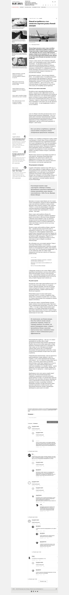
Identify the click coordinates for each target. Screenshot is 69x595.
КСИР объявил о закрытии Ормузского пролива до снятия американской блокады (31, 3)
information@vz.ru (39, 588)
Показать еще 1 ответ (33, 579)
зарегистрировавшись (53, 408)
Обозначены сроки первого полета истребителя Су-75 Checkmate (41, 263)
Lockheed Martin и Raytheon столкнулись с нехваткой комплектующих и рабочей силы (41, 260)
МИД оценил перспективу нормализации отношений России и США (18, 83)
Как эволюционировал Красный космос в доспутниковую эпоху (18, 139)
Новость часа (28, 1)
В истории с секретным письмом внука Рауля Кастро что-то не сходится (18, 154)
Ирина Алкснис (15, 167)
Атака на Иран (15, 7)
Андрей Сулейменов (16, 136)
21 (37, 460)
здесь (29, 410)
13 (37, 430)
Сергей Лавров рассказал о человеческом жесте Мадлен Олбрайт (18, 90)
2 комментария (17, 163)
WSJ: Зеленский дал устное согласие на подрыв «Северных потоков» (18, 102)
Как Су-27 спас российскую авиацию (38, 265)
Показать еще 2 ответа (33, 451)
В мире (40, 18)
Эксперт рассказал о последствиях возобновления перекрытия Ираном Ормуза (19, 40)
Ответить (33, 430)
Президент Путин (36, 7)
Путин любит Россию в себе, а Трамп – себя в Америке (18, 170)
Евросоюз (43, 7)
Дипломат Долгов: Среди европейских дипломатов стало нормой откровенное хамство (19, 54)
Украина (22, 7)
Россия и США (28, 7)
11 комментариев (17, 146)
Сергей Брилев (15, 151)
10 (37, 523)
